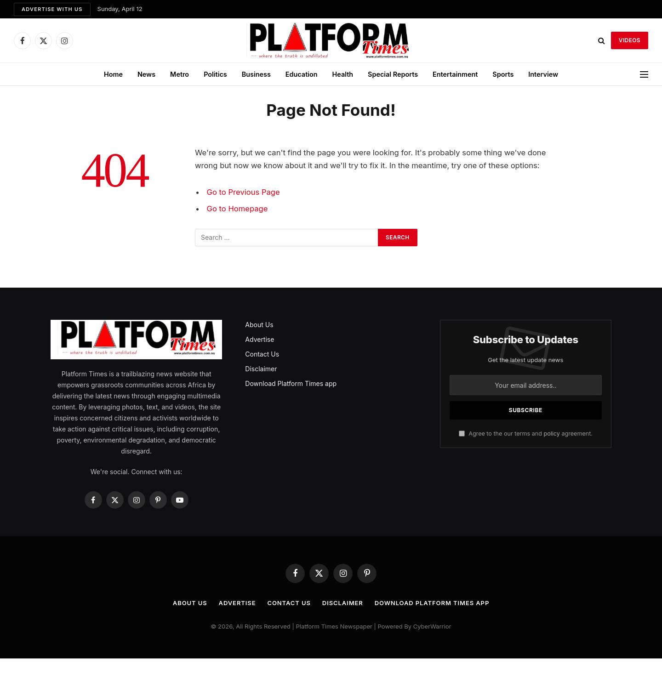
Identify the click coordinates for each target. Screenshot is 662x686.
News (146, 74)
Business (256, 74)
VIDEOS (629, 40)
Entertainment (455, 74)
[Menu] (644, 74)
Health (343, 74)
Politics (215, 74)
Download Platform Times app (291, 383)
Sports (503, 74)
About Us (259, 325)
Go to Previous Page (243, 192)
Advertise (259, 339)
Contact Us (262, 354)
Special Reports (393, 74)
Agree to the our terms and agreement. (526, 433)
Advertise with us (52, 9)
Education (301, 74)
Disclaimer (261, 369)
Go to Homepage (237, 208)
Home (113, 74)
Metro (179, 74)
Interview (543, 74)
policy (551, 433)
